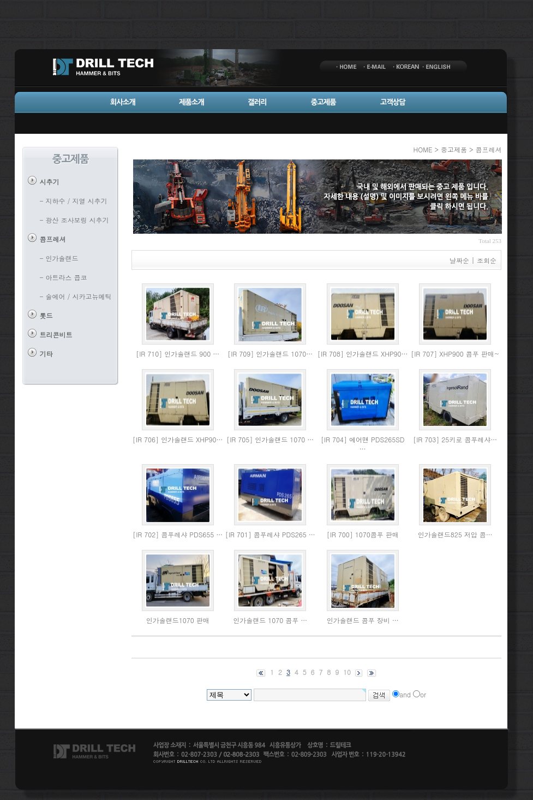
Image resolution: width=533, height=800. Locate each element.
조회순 (486, 260)
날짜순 (459, 260)
